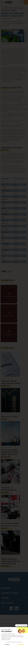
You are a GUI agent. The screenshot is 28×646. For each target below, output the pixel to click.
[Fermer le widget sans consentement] (21, 625)
